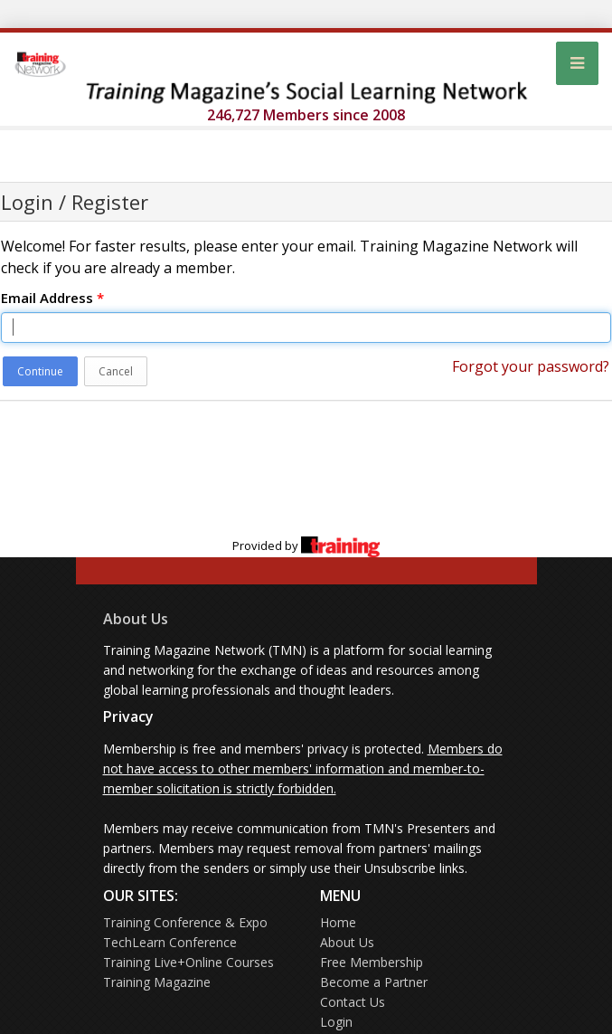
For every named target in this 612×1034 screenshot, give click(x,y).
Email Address (52, 298)
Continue (40, 371)
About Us (135, 619)
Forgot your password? (530, 366)
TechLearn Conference (170, 942)
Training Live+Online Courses (188, 962)
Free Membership (371, 962)
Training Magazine (157, 982)
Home (338, 922)
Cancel (116, 371)
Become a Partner (374, 982)
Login (336, 1021)
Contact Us (352, 1001)
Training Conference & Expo (185, 922)
